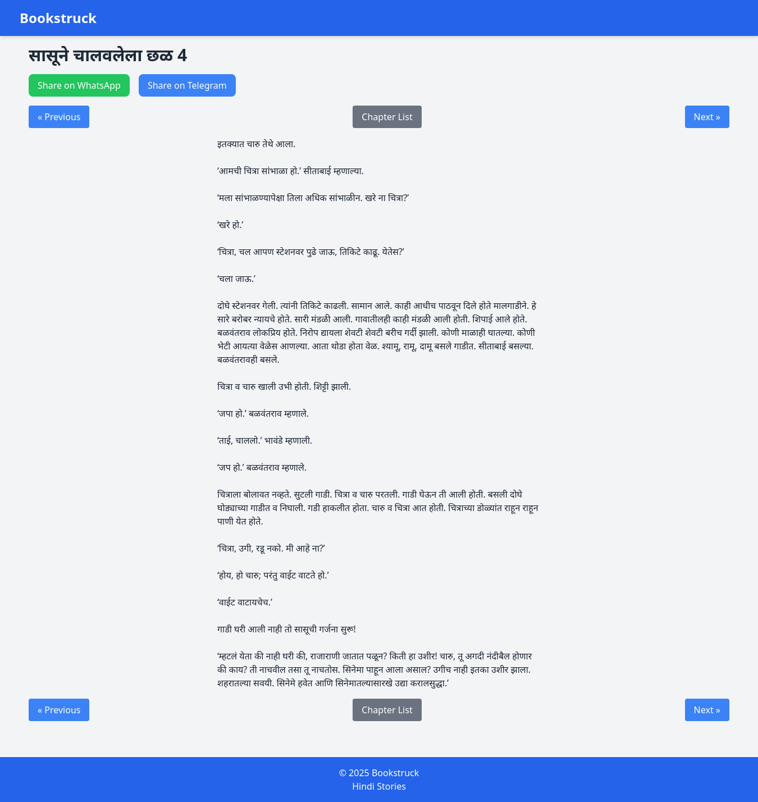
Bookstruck (58, 18)
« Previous (59, 117)
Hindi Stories (379, 786)
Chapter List (387, 117)
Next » (707, 117)
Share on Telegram (187, 85)
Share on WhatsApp (79, 85)
